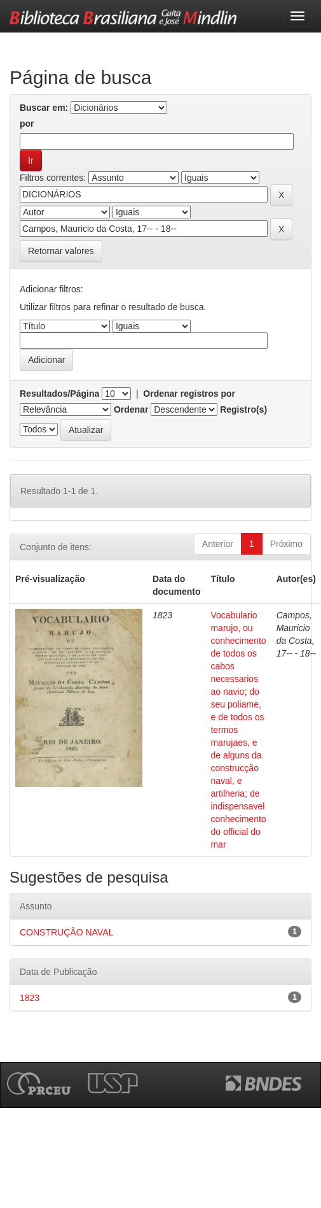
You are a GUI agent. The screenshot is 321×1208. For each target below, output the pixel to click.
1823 (29, 998)
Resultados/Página (59, 393)
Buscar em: (44, 108)
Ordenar (131, 409)
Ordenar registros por (189, 393)
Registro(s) (243, 409)
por (27, 123)
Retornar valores (61, 251)
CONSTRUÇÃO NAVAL (66, 932)
